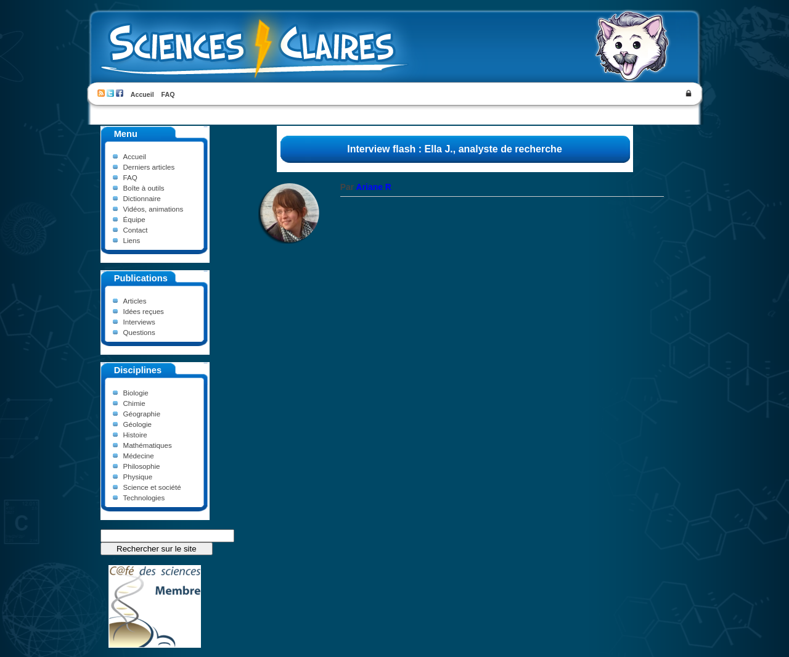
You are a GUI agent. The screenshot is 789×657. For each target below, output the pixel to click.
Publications (141, 278)
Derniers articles (149, 167)
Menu (125, 134)
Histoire (135, 435)
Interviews (139, 322)
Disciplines (137, 370)
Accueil (142, 94)
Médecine (138, 456)
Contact (135, 230)
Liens (132, 240)
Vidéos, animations (153, 209)
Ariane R (373, 187)
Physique (138, 477)
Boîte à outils (144, 188)
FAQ (168, 94)
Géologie (137, 424)
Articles (135, 301)
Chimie (134, 403)
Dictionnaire (142, 198)
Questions (139, 332)
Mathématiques (147, 445)
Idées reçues (143, 311)
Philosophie (141, 466)
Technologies (144, 498)
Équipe (134, 219)
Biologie (136, 393)
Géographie (142, 414)
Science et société (152, 487)
